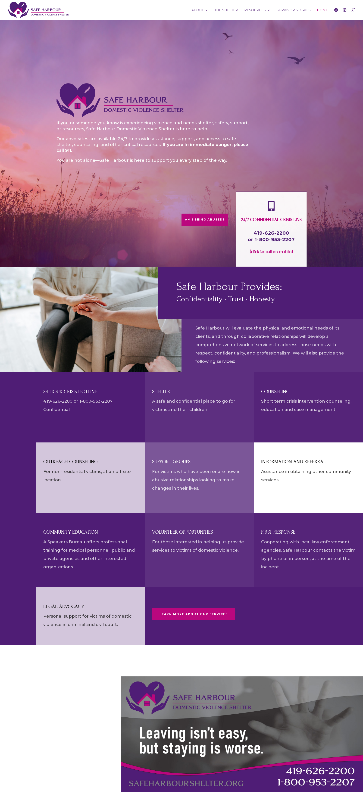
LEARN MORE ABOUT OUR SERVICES (194, 614)
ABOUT (197, 10)
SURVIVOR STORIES (294, 10)
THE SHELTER (226, 10)
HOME (322, 10)
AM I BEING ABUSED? (205, 219)
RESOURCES (255, 10)
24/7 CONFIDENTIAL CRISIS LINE (271, 220)
